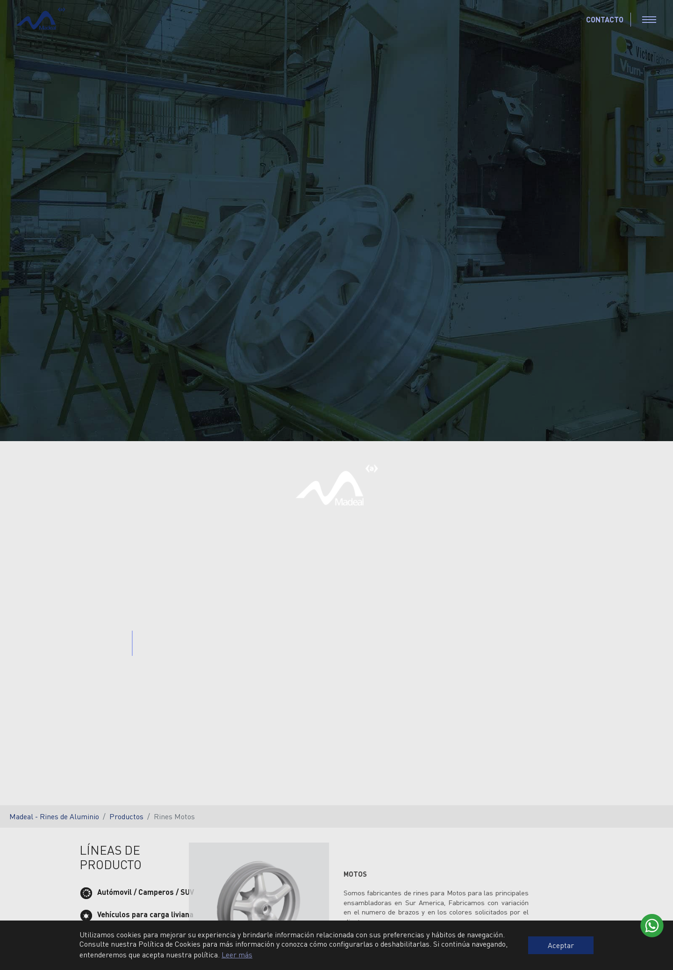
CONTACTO (604, 19)
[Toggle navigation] (649, 20)
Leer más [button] (237, 954)
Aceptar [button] (561, 945)
